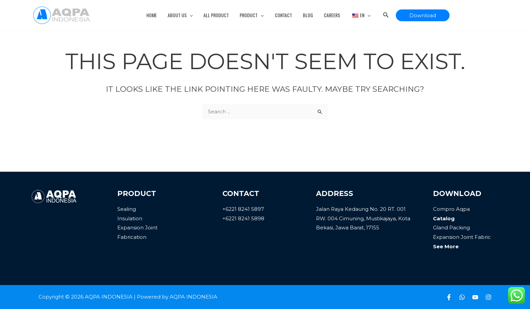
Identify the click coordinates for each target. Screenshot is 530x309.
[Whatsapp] (462, 297)
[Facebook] (449, 297)
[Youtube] (475, 297)
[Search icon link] (381, 16)
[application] (193, 15)
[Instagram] (488, 297)
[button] (417, 15)
